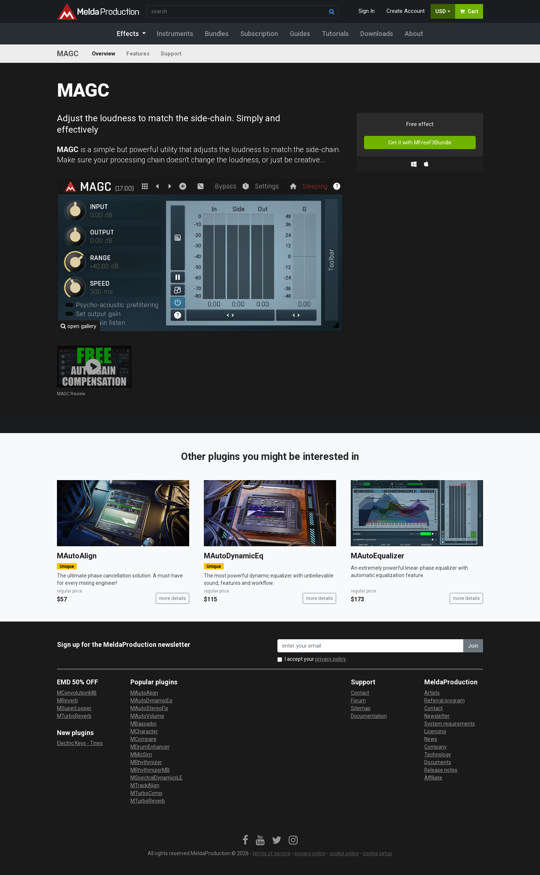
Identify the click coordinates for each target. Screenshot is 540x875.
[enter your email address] (370, 646)
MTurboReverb (74, 716)
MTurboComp (146, 793)
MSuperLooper (74, 708)
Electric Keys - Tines (80, 743)
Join (473, 645)
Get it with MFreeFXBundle (419, 142)
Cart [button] (469, 11)
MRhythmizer (146, 762)
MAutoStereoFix (149, 708)
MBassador (143, 724)
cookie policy (344, 853)
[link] (245, 840)
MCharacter (144, 731)
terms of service (272, 853)
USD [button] (440, 11)
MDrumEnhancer (150, 747)
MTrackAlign (144, 785)
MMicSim (141, 754)
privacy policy (330, 659)
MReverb (67, 700)
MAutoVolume (147, 716)
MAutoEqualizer (377, 555)
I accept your (315, 659)
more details (172, 598)
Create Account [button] (405, 11)
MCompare (143, 739)
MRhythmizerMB (150, 770)
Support (171, 53)
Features (138, 53)
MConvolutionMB (77, 693)
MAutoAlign (77, 555)
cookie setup (377, 853)
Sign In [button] (367, 11)
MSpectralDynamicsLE (156, 778)
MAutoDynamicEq (233, 555)
